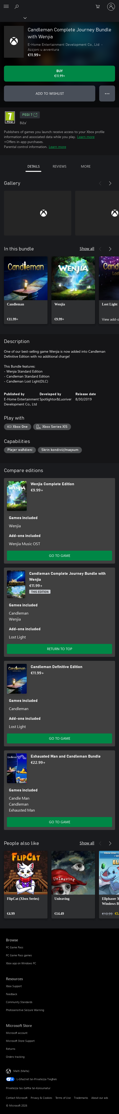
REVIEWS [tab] (59, 166)
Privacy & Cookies (41, 1097)
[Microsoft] (59, 4)
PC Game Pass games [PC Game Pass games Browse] (19, 955)
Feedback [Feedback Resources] (11, 994)
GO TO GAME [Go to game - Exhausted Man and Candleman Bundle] (59, 822)
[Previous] (100, 183)
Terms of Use (63, 1097)
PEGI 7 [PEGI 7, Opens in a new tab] (29, 115)
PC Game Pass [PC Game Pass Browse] (14, 947)
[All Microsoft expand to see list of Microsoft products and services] (6, 7)
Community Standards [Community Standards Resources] (19, 1002)
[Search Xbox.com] (17, 6)
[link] (26, 290)
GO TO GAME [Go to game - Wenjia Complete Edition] (59, 555)
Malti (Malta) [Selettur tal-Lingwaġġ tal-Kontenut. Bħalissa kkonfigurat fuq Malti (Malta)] (21, 1070)
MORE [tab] (86, 166)
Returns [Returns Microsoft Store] (10, 1048)
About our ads (99, 1097)
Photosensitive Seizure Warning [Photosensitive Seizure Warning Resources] (25, 1010)
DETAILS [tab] (33, 166)
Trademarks (81, 1097)
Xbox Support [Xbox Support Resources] (14, 986)
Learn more (86, 136)
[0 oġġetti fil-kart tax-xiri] (99, 7)
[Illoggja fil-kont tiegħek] (111, 7)
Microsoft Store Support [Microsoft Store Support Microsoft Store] (20, 1040)
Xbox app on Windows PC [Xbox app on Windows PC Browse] (21, 963)
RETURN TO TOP (59, 648)
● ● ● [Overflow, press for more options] (107, 93)
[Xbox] (13, 17)
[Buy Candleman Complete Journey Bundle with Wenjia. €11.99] (59, 74)
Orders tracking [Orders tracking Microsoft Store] (15, 1056)
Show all (87, 248)
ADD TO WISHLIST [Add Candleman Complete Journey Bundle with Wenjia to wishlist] (50, 93)
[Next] (110, 183)
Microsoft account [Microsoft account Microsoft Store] (16, 1032)
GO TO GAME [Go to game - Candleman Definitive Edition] (59, 738)
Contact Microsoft (16, 1097)
